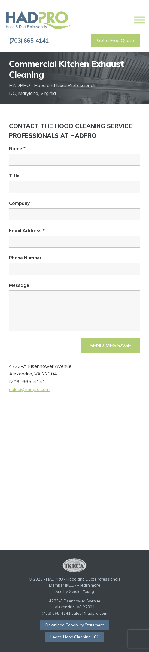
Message (19, 285)
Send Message (110, 345)
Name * (17, 148)
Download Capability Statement (74, 625)
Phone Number (25, 258)
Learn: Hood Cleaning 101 (74, 637)
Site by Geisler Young (74, 591)
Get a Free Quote (115, 40)
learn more (90, 585)
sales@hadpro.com (29, 389)
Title (14, 176)
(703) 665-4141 (29, 40)
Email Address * (27, 230)
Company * (21, 203)
